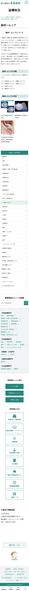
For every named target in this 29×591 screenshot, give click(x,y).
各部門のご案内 (6, 273)
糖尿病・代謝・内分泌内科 (10, 169)
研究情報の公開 (14, 450)
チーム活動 (14, 386)
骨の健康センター (7, 265)
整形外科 (4, 206)
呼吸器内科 (5, 177)
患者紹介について (14, 393)
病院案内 (8, 569)
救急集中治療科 (6, 248)
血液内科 (4, 186)
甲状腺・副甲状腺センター (10, 260)
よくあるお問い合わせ (8, 285)
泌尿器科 (4, 223)
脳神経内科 (5, 190)
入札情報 (14, 461)
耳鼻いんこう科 (6, 231)
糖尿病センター (6, 256)
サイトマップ (10, 580)
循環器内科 (5, 173)
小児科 (4, 215)
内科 (3, 161)
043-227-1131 (14, 519)
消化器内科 (5, 181)
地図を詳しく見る (14, 545)
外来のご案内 (8, 571)
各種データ (14, 495)
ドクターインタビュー (8, 281)
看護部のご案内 (6, 269)
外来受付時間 (3, 588)
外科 (2, 342)
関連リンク (19, 580)
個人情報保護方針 (7, 577)
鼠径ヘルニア (7, 202)
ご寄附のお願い (14, 400)
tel (25, 588)
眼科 (3, 227)
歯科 (3, 240)
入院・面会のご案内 (19, 571)
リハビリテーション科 (8, 244)
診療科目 (4, 156)
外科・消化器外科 (7, 198)
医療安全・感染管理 (14, 417)
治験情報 (14, 439)
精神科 (4, 219)
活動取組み (5, 277)
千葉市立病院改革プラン (14, 472)
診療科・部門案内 (14, 152)
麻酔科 (4, 252)
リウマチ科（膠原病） (8, 194)
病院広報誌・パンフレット (14, 428)
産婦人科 (4, 210)
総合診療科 (5, 165)
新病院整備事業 (14, 483)
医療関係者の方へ (10, 574)
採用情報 (19, 574)
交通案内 (18, 588)
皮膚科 (4, 235)
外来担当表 (10, 588)
